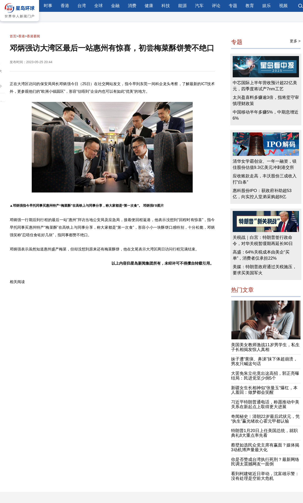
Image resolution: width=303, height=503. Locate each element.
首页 (13, 36)
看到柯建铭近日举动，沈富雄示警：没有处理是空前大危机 (265, 476)
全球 (98, 5)
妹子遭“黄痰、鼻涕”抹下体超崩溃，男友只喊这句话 (264, 361)
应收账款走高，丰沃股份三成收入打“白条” (265, 179)
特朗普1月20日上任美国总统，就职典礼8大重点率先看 (264, 433)
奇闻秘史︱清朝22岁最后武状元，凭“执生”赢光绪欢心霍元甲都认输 (265, 419)
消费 (132, 5)
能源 (182, 5)
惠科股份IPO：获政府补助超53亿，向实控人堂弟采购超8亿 (262, 193)
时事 (48, 5)
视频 (283, 5)
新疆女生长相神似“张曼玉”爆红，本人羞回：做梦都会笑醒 (264, 390)
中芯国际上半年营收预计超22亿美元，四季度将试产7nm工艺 (265, 85)
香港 (65, 5)
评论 (216, 5)
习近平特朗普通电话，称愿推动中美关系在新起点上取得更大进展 (265, 404)
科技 (165, 5)
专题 (233, 5)
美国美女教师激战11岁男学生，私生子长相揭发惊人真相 (265, 347)
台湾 (81, 5)
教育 (249, 5)
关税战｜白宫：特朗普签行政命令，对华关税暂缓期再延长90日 (263, 240)
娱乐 (266, 5)
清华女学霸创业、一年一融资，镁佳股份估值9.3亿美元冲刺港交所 (265, 164)
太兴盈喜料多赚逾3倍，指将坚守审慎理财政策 (266, 100)
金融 (115, 5)
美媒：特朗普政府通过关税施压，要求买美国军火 (265, 269)
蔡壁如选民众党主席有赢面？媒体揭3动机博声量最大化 (265, 447)
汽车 (199, 5)
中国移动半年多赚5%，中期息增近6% (266, 115)
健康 (149, 5)
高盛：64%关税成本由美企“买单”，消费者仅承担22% (261, 255)
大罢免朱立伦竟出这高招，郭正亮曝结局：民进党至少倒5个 (265, 376)
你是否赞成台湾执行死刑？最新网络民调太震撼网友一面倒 (265, 462)
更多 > (295, 41)
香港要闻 (33, 36)
